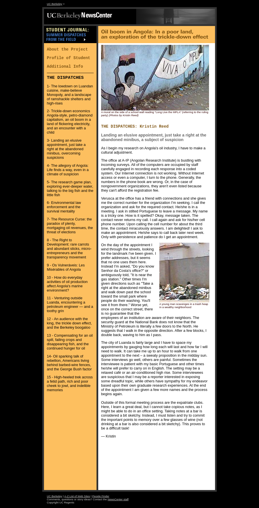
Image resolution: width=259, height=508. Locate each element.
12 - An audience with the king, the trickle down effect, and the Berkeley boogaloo (69, 323)
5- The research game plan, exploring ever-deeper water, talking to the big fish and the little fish (70, 188)
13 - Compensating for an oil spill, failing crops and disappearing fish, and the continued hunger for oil (70, 341)
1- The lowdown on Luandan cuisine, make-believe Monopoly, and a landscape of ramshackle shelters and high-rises (70, 94)
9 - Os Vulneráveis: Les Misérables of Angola (66, 267)
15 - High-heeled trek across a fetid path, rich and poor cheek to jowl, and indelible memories (70, 383)
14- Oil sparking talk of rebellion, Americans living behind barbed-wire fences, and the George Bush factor (69, 362)
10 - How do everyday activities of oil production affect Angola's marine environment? (67, 283)
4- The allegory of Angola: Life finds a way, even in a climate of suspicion (68, 169)
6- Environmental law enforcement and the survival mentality (64, 206)
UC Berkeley (54, 3)
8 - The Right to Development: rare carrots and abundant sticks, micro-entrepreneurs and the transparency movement (69, 248)
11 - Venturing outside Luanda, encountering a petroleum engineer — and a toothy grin (70, 304)
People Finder (100, 496)
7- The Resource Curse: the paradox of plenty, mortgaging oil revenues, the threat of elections (70, 225)
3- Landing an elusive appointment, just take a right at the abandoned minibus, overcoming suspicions (66, 149)
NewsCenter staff (118, 499)
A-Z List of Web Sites (77, 496)
